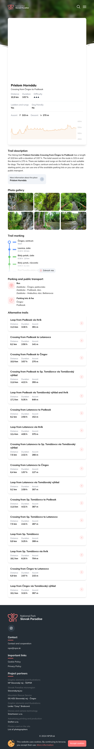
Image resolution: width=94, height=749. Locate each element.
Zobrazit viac (47, 270)
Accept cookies (77, 743)
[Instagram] (11, 628)
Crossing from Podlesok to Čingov (28, 354)
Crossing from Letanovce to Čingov (29, 465)
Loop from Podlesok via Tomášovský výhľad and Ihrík (39, 392)
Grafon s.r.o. (13, 722)
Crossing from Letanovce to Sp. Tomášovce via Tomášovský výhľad (42, 446)
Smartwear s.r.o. (15, 714)
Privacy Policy (14, 666)
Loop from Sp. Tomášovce (24, 534)
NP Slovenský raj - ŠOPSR (20, 683)
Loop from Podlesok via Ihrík (25, 319)
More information (45, 745)
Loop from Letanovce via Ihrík (26, 426)
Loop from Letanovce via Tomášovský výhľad (34, 482)
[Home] (18, 7)
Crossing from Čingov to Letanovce (29, 568)
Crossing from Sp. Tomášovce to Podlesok (33, 499)
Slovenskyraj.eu (15, 691)
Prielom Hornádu (18, 180)
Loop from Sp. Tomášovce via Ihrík (29, 551)
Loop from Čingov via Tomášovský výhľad (33, 585)
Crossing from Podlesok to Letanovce (30, 337)
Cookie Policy (14, 661)
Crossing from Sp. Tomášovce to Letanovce (34, 516)
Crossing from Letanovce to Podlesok (30, 409)
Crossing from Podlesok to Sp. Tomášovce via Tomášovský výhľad (42, 373)
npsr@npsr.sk (14, 648)
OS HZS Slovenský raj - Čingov (22, 698)
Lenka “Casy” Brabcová (19, 706)
